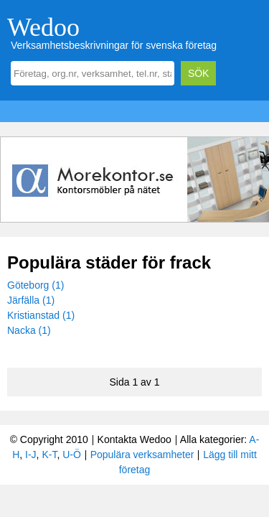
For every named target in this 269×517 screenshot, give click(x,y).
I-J (31, 454)
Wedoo (43, 27)
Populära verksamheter (142, 454)
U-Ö (71, 454)
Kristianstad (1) (41, 315)
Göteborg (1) (35, 285)
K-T (49, 454)
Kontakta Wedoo (134, 439)
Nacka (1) (29, 330)
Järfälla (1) (31, 300)
